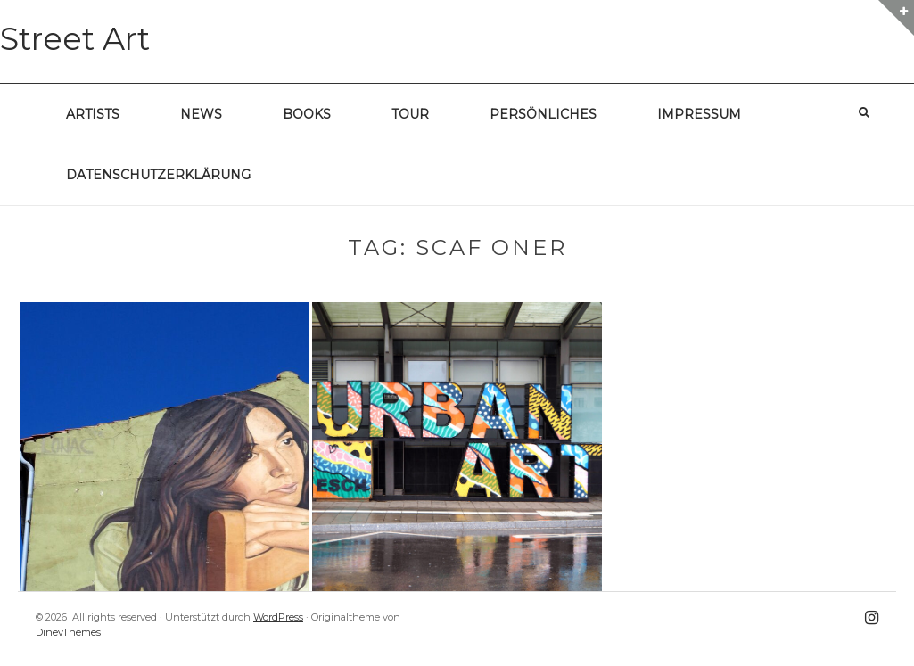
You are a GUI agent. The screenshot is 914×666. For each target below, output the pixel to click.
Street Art (75, 39)
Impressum (699, 114)
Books (307, 114)
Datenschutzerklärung (158, 175)
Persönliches (543, 114)
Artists (92, 114)
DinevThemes (68, 632)
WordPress (278, 617)
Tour (410, 114)
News (201, 114)
